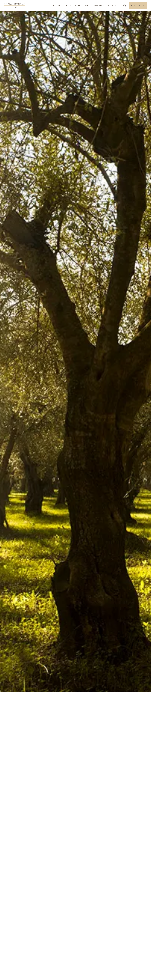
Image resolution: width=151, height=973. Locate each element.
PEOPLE (112, 5)
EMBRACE (99, 5)
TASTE (68, 5)
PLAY (77, 5)
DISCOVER (55, 5)
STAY (87, 5)
